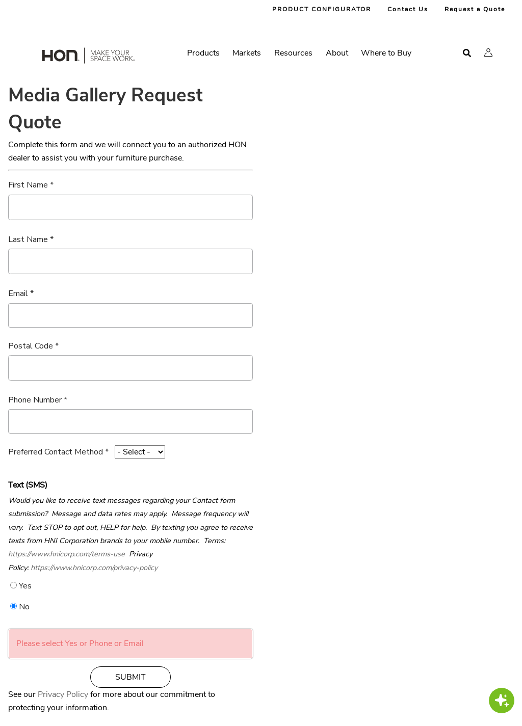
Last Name (28, 239)
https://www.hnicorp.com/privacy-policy (94, 567)
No (24, 606)
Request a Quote (475, 9)
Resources (293, 53)
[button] (488, 52)
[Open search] (467, 53)
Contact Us (407, 9)
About (337, 53)
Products (203, 53)
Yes (25, 585)
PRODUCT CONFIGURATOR (321, 9)
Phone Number (35, 400)
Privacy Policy (63, 694)
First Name (28, 185)
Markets (246, 53)
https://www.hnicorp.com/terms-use (66, 554)
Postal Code (30, 346)
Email (18, 293)
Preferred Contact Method (55, 452)
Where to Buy (386, 53)
